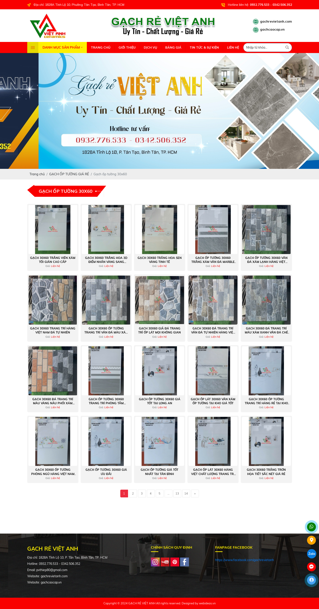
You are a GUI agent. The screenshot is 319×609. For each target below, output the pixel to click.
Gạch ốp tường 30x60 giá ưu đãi (106, 471)
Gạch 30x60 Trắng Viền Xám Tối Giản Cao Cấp (52, 260)
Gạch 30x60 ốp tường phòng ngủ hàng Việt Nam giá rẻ (52, 472)
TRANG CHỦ (100, 47)
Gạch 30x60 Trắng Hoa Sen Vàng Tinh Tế (160, 260)
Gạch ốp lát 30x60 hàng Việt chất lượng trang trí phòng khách (213, 472)
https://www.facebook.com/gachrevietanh (244, 560)
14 (186, 493)
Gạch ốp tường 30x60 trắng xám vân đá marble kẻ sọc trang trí (213, 260)
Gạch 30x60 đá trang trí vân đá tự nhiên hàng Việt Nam (213, 330)
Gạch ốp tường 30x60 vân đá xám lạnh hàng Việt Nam (266, 260)
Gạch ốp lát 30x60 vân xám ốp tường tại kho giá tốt (213, 401)
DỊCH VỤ (150, 47)
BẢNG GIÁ (173, 47)
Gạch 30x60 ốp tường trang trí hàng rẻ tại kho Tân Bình (266, 401)
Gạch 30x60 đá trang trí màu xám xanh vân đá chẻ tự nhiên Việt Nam (266, 330)
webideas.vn (207, 603)
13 (177, 493)
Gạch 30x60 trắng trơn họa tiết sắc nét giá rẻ (266, 471)
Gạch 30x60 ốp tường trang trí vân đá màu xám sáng (106, 330)
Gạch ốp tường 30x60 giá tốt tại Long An (159, 401)
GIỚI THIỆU (127, 47)
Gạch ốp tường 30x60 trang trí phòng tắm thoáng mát (106, 401)
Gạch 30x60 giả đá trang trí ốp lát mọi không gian (159, 330)
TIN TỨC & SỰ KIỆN (204, 47)
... (168, 493)
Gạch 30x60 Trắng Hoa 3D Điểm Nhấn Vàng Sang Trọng (106, 260)
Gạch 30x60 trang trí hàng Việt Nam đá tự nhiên (52, 330)
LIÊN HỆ (233, 47)
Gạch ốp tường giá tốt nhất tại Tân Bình (159, 471)
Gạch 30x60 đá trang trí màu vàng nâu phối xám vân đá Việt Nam (52, 401)
